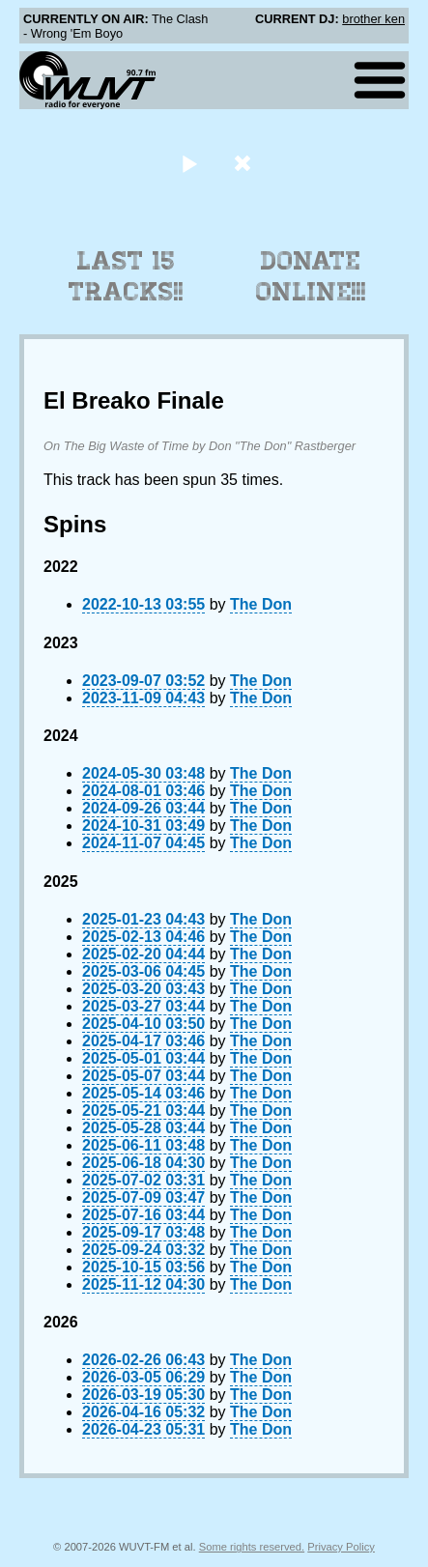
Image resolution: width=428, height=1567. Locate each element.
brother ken (373, 19)
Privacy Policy (341, 1547)
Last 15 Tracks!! (126, 276)
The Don (261, 604)
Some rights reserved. (251, 1547)
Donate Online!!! (311, 276)
